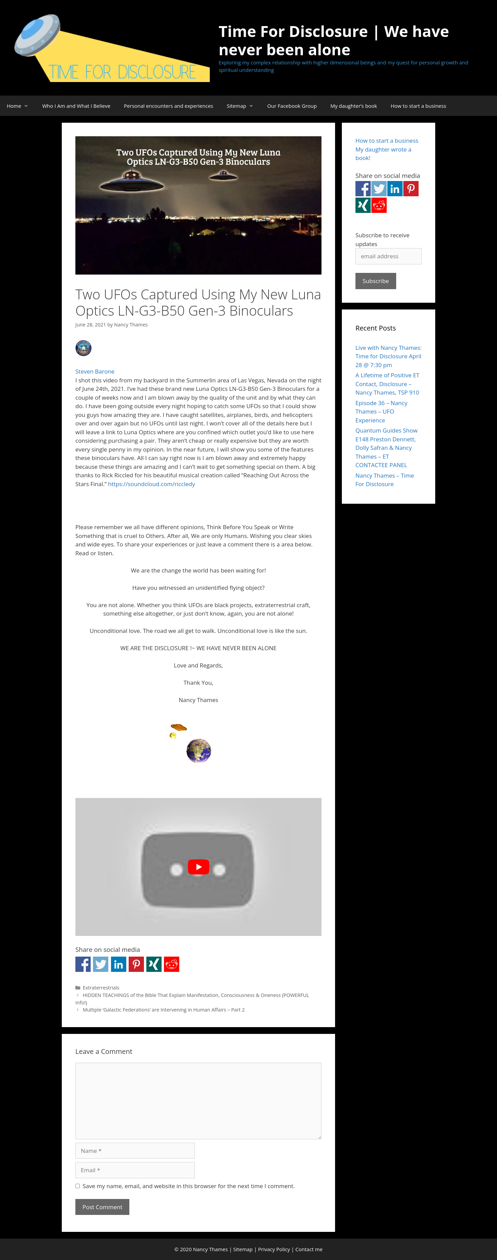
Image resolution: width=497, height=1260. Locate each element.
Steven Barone (94, 371)
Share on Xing (154, 964)
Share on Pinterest (136, 964)
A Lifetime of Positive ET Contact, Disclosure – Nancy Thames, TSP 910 (387, 383)
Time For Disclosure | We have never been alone (334, 40)
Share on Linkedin (118, 964)
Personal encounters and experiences (168, 105)
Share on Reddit (171, 964)
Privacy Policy (274, 1249)
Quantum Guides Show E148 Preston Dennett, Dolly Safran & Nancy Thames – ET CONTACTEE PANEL (386, 447)
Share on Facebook (83, 964)
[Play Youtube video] (198, 867)
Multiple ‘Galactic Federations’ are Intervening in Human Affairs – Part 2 (164, 1009)
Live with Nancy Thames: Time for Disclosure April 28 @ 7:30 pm (388, 356)
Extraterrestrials (101, 987)
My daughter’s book (353, 105)
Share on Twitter (100, 964)
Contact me (309, 1249)
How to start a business (418, 105)
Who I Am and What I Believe (76, 105)
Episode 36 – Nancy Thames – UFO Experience (381, 411)
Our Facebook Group (292, 105)
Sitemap (243, 106)
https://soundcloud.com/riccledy (151, 484)
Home (21, 106)
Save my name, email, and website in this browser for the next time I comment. (189, 1186)
